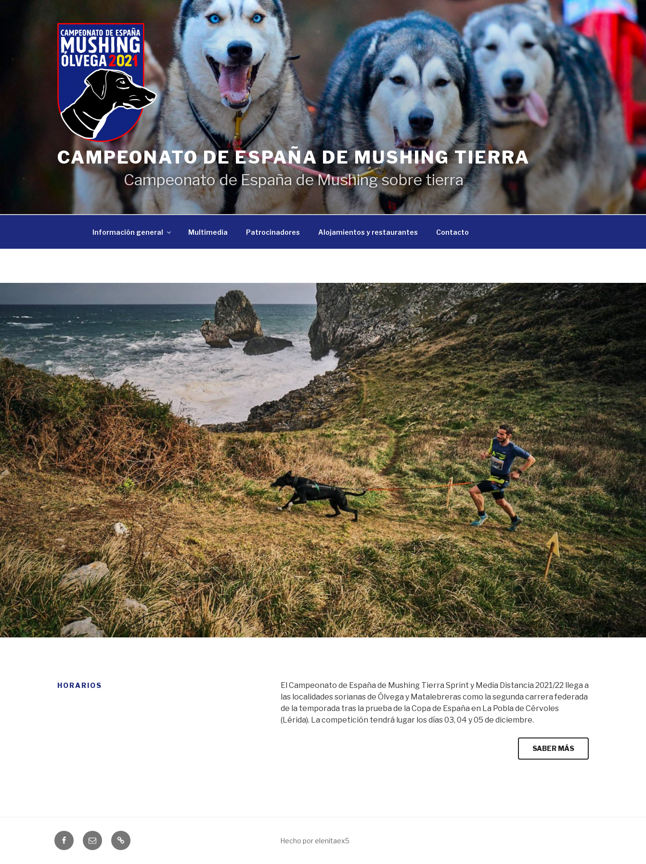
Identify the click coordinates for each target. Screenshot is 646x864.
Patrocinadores (273, 232)
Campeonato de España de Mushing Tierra (293, 157)
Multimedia (208, 232)
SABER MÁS (553, 748)
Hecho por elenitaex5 (314, 841)
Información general (132, 232)
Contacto (452, 232)
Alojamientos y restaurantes (368, 232)
